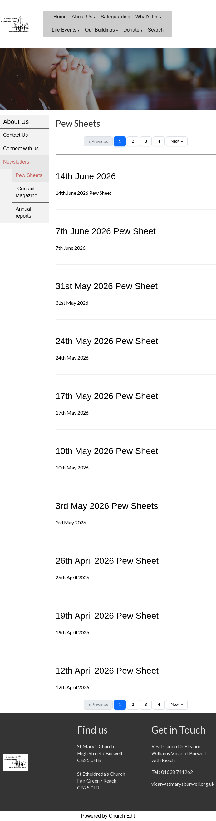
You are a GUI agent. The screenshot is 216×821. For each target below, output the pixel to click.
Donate (131, 29)
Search (156, 29)
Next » (177, 141)
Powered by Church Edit (108, 816)
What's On (147, 16)
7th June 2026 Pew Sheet (106, 231)
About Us (82, 16)
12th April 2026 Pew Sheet (107, 671)
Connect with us (21, 148)
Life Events (64, 29)
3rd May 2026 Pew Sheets (107, 506)
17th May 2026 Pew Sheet (107, 396)
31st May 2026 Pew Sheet (107, 286)
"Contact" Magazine (26, 192)
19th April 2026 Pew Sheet (107, 616)
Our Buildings (100, 29)
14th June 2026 (86, 176)
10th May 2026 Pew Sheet (107, 451)
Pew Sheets (29, 175)
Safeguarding (115, 16)
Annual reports (23, 212)
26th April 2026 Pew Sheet (107, 561)
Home (60, 16)
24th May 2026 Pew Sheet (107, 341)
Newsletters (16, 162)
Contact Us (15, 135)
